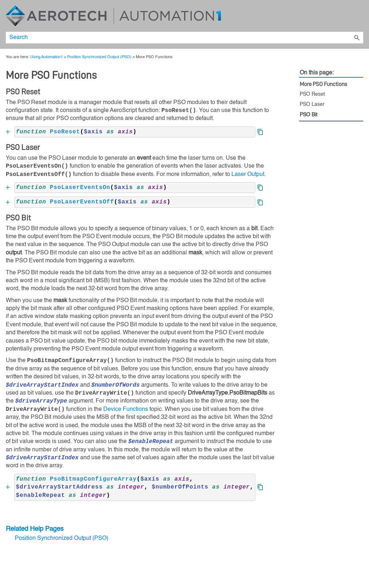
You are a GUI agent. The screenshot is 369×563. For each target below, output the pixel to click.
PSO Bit (308, 114)
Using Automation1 (46, 57)
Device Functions (125, 409)
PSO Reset (312, 94)
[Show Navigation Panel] (359, 16)
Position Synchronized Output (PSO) (99, 57)
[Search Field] (184, 37)
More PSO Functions (323, 84)
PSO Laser (312, 104)
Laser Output (247, 174)
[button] (356, 37)
